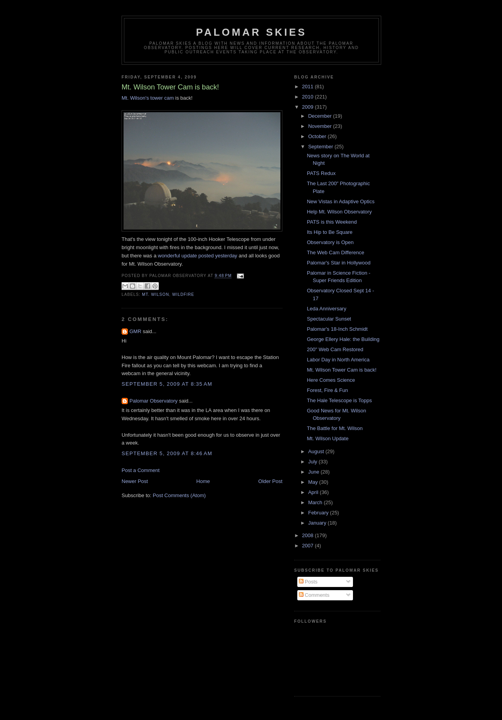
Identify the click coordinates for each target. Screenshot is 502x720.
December (320, 116)
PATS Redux (321, 173)
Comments (314, 595)
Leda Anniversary (326, 309)
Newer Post (135, 481)
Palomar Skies (251, 32)
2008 (308, 535)
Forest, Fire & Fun (327, 390)
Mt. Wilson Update (327, 438)
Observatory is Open (330, 242)
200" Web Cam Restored (335, 349)
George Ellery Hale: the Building (343, 339)
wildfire (183, 294)
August (317, 451)
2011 (308, 86)
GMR (135, 331)
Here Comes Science (331, 380)
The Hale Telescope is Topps (339, 400)
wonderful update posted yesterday (197, 256)
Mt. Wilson (155, 294)
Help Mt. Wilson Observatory (339, 212)
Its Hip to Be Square (329, 232)
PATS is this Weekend (331, 222)
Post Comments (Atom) (179, 495)
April (314, 492)
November (320, 126)
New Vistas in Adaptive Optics (340, 201)
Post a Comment (141, 470)
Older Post (270, 481)
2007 (308, 546)
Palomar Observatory (153, 401)
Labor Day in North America (338, 360)
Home (203, 481)
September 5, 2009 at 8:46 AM (167, 453)
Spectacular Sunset (329, 319)
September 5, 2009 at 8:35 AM (167, 384)
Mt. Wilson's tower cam (148, 98)
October (318, 136)
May (313, 482)
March (316, 502)
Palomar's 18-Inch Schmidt (337, 329)
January (318, 523)
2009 (308, 107)
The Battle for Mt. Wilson (334, 428)
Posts (308, 582)
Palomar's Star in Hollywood (338, 263)
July (313, 462)
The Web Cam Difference (335, 252)
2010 (308, 97)
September (321, 146)
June (314, 472)
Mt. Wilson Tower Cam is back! (341, 370)
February (319, 513)
